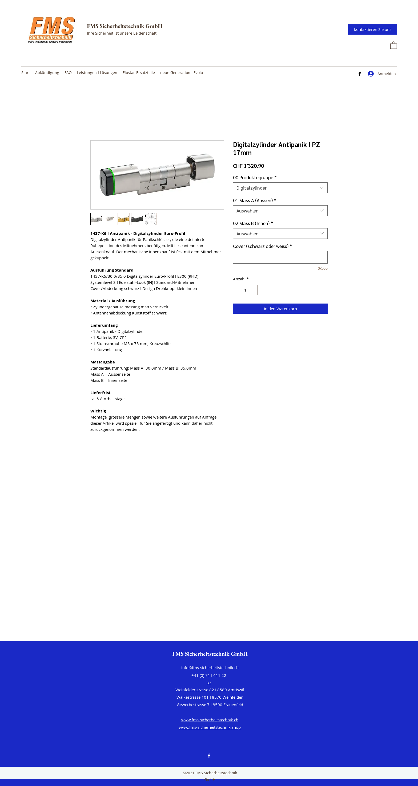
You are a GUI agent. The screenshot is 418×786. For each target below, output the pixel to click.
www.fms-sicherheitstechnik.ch (209, 719)
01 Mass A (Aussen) (254, 200)
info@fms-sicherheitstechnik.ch (210, 667)
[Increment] (253, 290)
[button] (393, 45)
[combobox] (280, 187)
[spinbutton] (245, 290)
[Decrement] (237, 290)
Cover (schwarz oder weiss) (262, 246)
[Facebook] (359, 74)
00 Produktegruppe (255, 177)
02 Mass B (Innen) (253, 223)
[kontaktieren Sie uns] (372, 29)
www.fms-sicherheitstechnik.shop (210, 727)
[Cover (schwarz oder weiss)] (280, 257)
